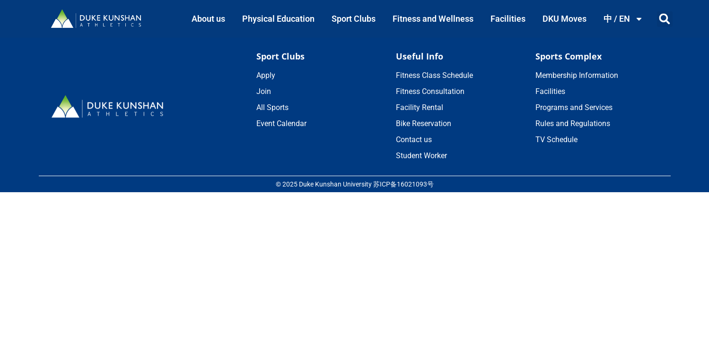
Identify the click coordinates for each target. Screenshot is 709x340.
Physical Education (278, 19)
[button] (665, 19)
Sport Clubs (354, 19)
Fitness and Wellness (433, 19)
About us (208, 19)
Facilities (507, 19)
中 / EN (623, 19)
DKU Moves (564, 19)
